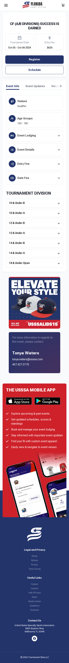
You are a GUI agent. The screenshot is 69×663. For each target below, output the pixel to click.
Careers (34, 584)
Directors (34, 610)
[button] (61, 86)
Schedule (34, 70)
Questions (34, 606)
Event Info (12, 86)
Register (34, 59)
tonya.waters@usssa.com (27, 359)
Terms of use (34, 569)
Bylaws (34, 560)
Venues (56, 86)
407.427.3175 (20, 364)
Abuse (34, 556)
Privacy (34, 564)
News (34, 597)
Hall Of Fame (34, 593)
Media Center (34, 601)
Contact (34, 588)
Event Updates (35, 86)
